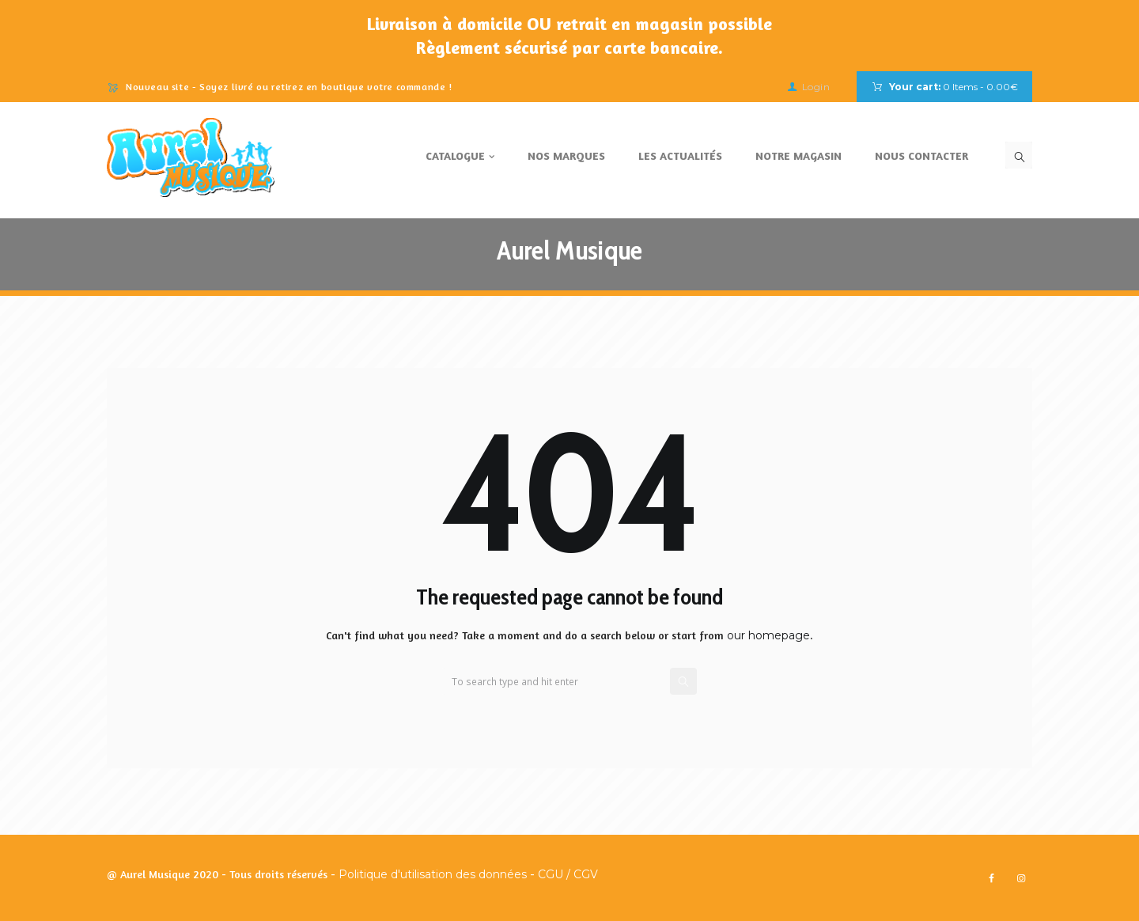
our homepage (768, 635)
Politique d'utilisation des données (433, 874)
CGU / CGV (568, 874)
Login (816, 87)
